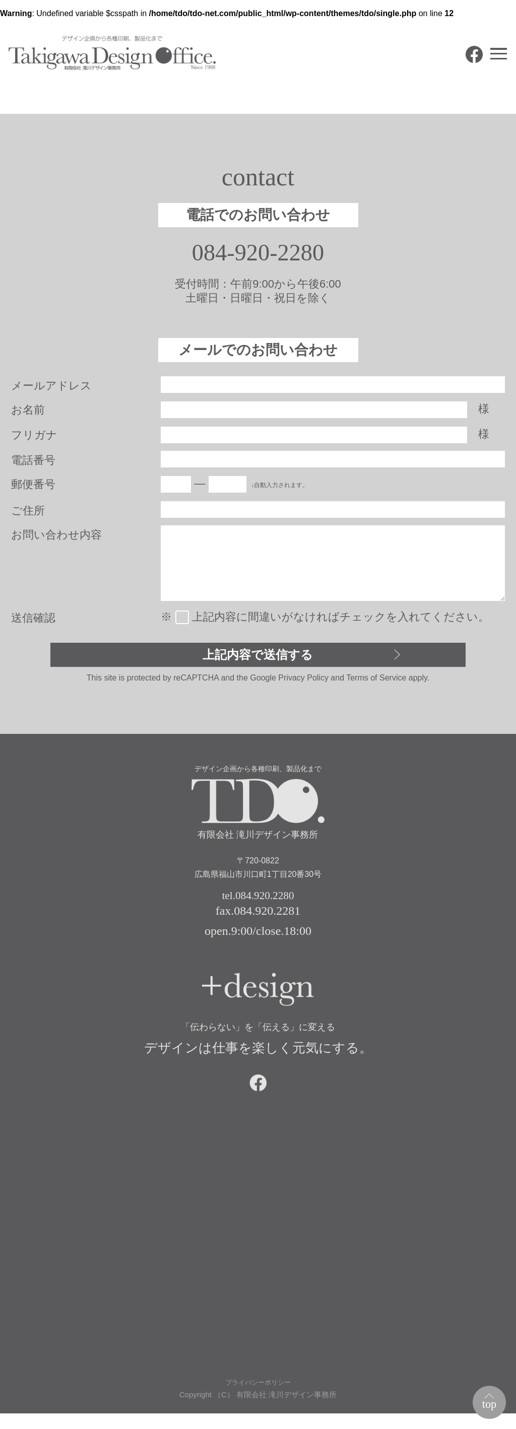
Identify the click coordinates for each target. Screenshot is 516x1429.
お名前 (28, 411)
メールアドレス (51, 387)
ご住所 (28, 512)
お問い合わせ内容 (56, 536)
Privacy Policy (303, 683)
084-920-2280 (258, 254)
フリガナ (34, 437)
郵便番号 (33, 486)
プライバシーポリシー (258, 1397)
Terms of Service (376, 683)
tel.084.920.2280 (258, 902)
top (486, 1400)
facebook (459, 69)
